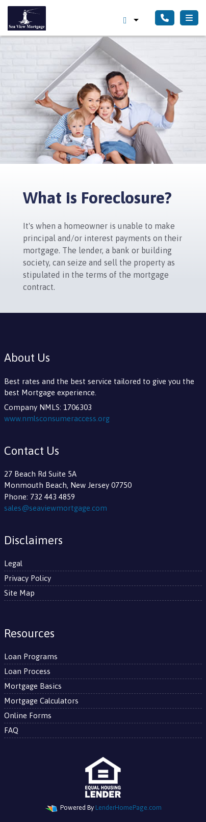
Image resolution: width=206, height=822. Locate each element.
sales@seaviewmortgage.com (55, 508)
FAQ (11, 730)
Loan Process (27, 671)
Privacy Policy (27, 578)
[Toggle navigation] (189, 17)
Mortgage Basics (33, 686)
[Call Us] (164, 17)
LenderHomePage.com (128, 807)
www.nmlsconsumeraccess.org (57, 418)
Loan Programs (31, 656)
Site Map (19, 593)
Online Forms (28, 715)
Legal (13, 563)
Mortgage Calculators (41, 700)
